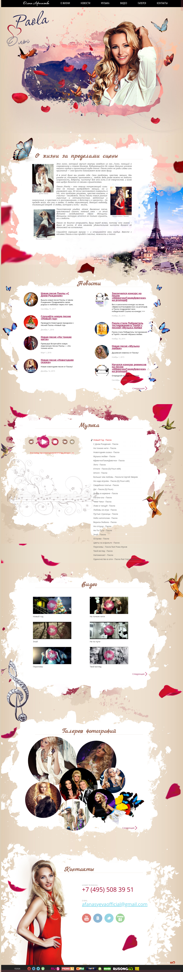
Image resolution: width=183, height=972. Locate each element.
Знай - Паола (99, 534)
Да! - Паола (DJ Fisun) (103, 489)
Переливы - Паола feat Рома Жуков (110, 546)
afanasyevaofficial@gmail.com (114, 904)
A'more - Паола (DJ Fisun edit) (107, 468)
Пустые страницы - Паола (105, 514)
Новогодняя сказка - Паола (106, 452)
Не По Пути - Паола (102, 530)
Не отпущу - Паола (102, 526)
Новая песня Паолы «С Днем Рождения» (55, 294)
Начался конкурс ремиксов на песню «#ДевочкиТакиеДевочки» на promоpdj (129, 368)
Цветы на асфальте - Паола (106, 542)
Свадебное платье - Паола (106, 485)
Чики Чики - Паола (102, 501)
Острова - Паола (101, 538)
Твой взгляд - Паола (103, 551)
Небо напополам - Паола (105, 518)
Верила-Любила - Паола (105, 522)
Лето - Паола (99, 464)
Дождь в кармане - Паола (105, 493)
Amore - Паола (100, 472)
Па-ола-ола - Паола (102, 497)
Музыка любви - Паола (104, 456)
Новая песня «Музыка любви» (126, 347)
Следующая (138, 388)
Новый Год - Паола (102, 440)
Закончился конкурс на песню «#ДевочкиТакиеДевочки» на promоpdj (129, 297)
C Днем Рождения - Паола (105, 444)
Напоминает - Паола (103, 555)
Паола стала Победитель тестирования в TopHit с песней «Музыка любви (127, 325)
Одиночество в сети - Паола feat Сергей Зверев (116, 559)
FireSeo (171, 963)
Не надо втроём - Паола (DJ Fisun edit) (111, 481)
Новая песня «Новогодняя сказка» (57, 361)
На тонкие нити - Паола (104, 448)
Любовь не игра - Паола (105, 509)
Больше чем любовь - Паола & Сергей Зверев (115, 477)
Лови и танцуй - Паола (104, 505)
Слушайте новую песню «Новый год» (56, 317)
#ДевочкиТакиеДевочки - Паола (109, 460)
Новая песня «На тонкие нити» (56, 338)
